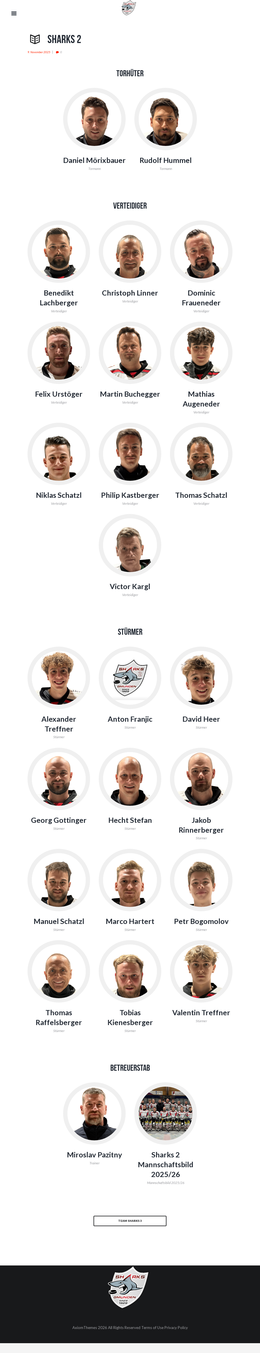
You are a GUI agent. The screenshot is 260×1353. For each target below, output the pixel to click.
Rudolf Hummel (166, 160)
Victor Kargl (130, 596)
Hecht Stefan (130, 829)
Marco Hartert (130, 930)
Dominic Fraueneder (201, 307)
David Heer (201, 728)
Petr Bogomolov (201, 930)
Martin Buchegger (130, 403)
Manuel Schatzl (59, 930)
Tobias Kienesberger (130, 1026)
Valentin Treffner (201, 1022)
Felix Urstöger (58, 403)
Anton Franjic (130, 728)
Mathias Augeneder (201, 408)
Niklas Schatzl (59, 504)
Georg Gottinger (59, 829)
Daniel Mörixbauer (94, 165)
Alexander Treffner (58, 733)
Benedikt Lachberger (58, 307)
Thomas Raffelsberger (59, 1026)
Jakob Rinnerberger (201, 834)
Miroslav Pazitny (94, 1164)
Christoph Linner (130, 302)
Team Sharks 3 (130, 1230)
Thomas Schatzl (201, 504)
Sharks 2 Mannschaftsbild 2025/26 (166, 1174)
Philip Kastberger (130, 504)
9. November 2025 (39, 52)
